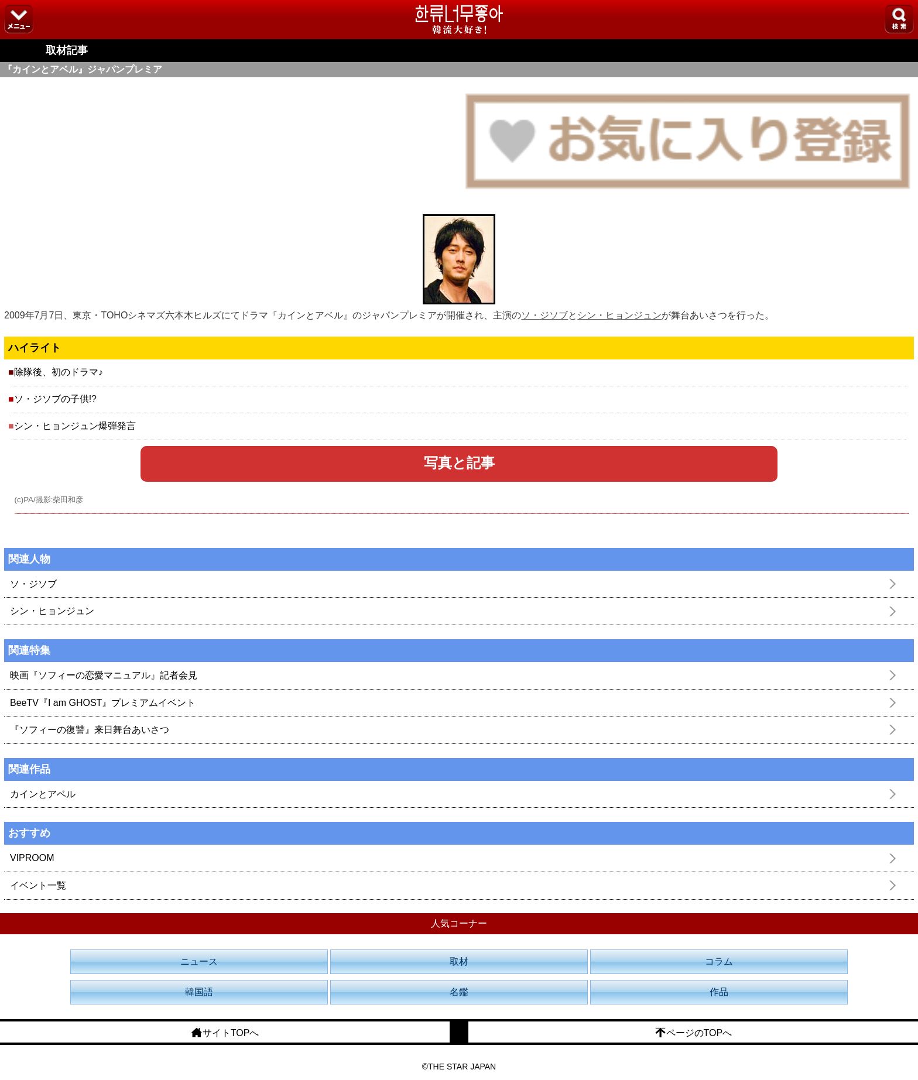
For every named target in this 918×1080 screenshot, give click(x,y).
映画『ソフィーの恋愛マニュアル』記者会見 (103, 675)
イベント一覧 (38, 885)
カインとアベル (43, 794)
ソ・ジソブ (544, 315)
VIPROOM (32, 858)
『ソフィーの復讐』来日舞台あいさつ (89, 730)
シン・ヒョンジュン (619, 315)
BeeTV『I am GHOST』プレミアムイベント (103, 703)
